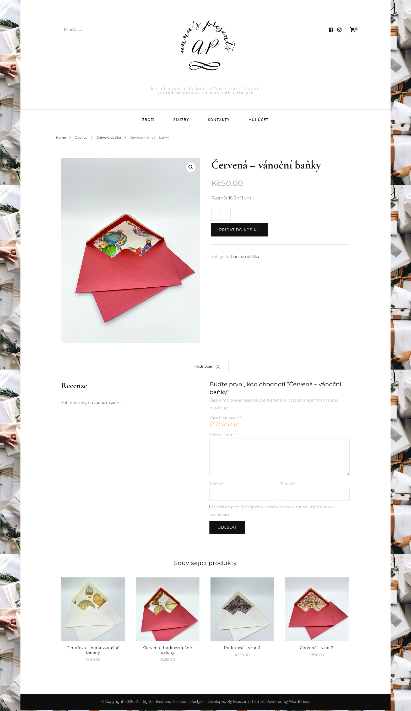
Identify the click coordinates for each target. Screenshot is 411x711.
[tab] (207, 367)
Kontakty (219, 120)
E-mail (288, 485)
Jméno (217, 485)
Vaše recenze (222, 436)
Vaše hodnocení (225, 419)
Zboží (148, 120)
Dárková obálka (245, 258)
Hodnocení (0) (207, 367)
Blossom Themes (248, 703)
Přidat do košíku (239, 231)
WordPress (299, 703)
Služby (181, 120)
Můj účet (258, 120)
